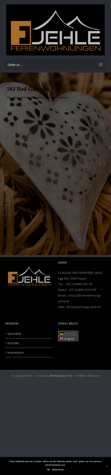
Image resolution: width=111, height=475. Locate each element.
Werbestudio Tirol (61, 375)
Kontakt (13, 343)
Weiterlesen (58, 469)
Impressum (15, 352)
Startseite (14, 333)
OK (48, 469)
